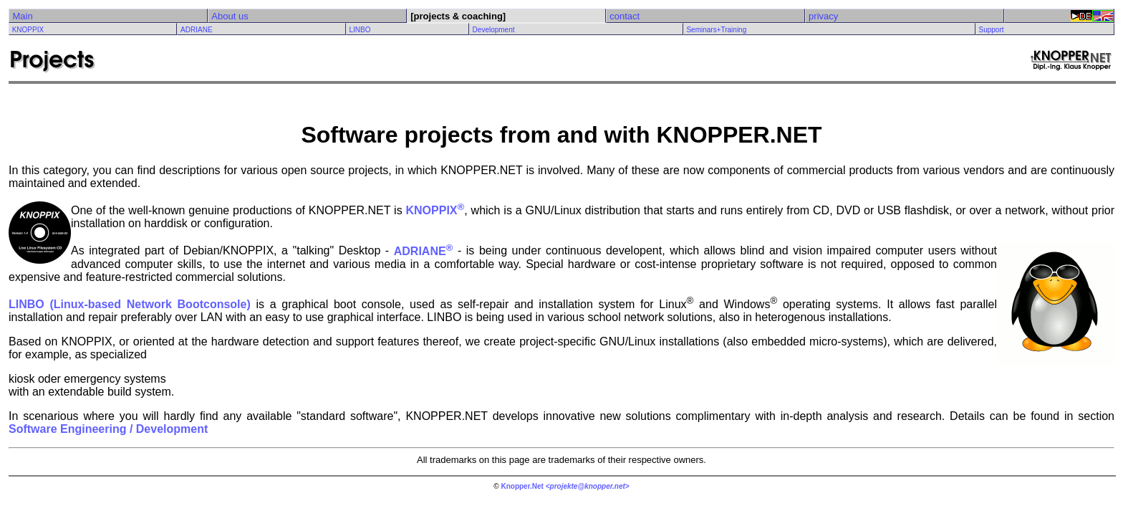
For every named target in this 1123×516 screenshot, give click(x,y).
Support (990, 30)
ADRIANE (196, 30)
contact (624, 16)
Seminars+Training (716, 30)
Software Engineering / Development (108, 429)
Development (494, 30)
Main (22, 16)
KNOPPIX (28, 30)
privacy (823, 16)
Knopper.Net (522, 486)
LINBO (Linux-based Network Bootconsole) (130, 304)
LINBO (359, 30)
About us (229, 16)
